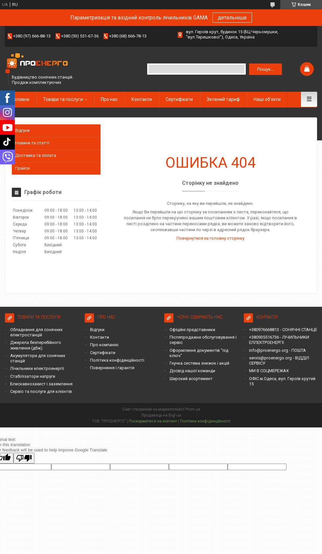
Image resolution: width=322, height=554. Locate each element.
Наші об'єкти (267, 99)
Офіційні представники (192, 329)
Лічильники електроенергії (37, 368)
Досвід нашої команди (192, 370)
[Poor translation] (23, 458)
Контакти (141, 99)
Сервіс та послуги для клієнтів (41, 391)
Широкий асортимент (191, 378)
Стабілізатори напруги (32, 376)
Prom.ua (192, 409)
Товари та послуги (63, 99)
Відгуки (22, 130)
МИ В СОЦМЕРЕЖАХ (269, 370)
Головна (20, 99)
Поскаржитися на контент (153, 421)
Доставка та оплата (35, 155)
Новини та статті (32, 142)
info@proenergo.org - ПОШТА (277, 350)
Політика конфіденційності (117, 360)
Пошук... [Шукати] (265, 69)
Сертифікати (179, 99)
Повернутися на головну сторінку (210, 238)
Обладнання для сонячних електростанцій (36, 332)
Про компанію (104, 344)
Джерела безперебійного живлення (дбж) (35, 345)
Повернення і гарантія (112, 367)
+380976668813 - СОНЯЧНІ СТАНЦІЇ (283, 329)
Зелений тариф (223, 99)
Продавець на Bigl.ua (161, 415)
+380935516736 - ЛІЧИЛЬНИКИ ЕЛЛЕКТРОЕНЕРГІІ (279, 340)
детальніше (232, 17)
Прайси (22, 168)
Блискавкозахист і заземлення (41, 383)
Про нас (109, 99)
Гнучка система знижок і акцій (199, 363)
